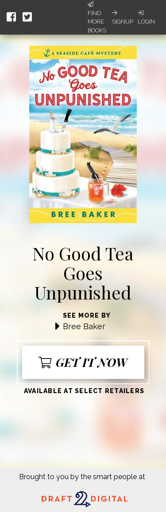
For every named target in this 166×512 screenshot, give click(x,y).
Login (146, 17)
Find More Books (97, 17)
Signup (122, 17)
